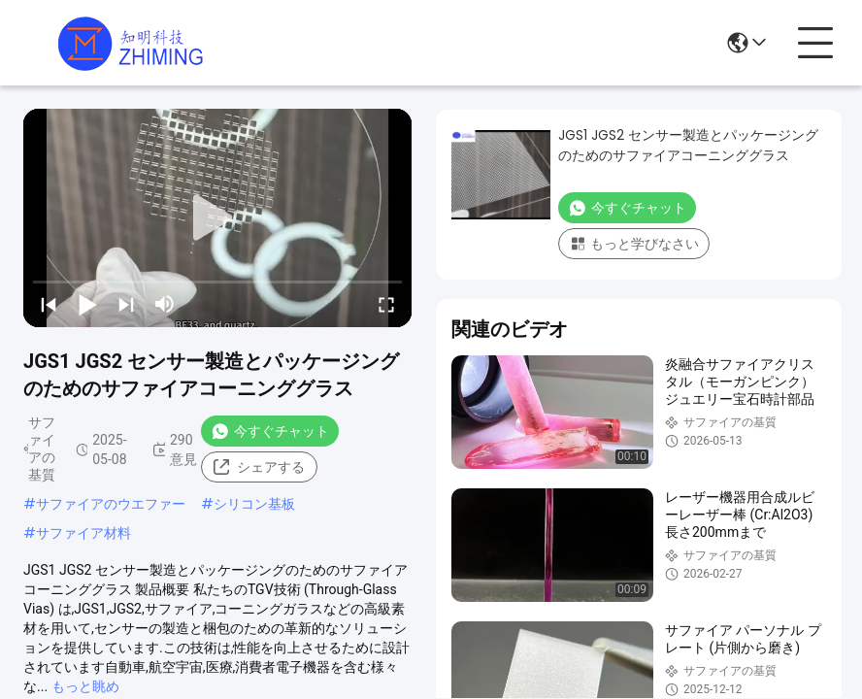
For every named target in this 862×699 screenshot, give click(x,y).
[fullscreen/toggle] (386, 303)
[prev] (48, 303)
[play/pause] (87, 303)
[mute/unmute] (165, 303)
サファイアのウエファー (110, 504)
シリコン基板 (254, 504)
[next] (126, 303)
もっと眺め (85, 686)
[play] (217, 218)
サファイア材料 (83, 533)
